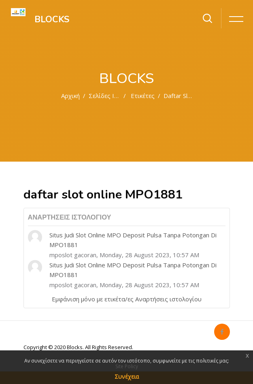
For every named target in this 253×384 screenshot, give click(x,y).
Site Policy (126, 366)
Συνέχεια (127, 376)
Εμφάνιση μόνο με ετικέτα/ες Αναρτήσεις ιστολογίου (127, 299)
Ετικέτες (143, 96)
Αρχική (70, 96)
